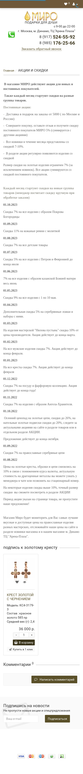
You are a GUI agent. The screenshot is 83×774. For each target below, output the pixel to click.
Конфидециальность (19, 736)
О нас (41, 736)
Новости (48, 740)
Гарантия (33, 740)
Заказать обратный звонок (41, 49)
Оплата (53, 736)
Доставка (69, 736)
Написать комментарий (54, 679)
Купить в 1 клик (21, 649)
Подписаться (57, 718)
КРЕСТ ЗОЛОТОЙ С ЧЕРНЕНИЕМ (20, 597)
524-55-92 (57, 37)
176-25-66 (57, 43)
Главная (8, 70)
